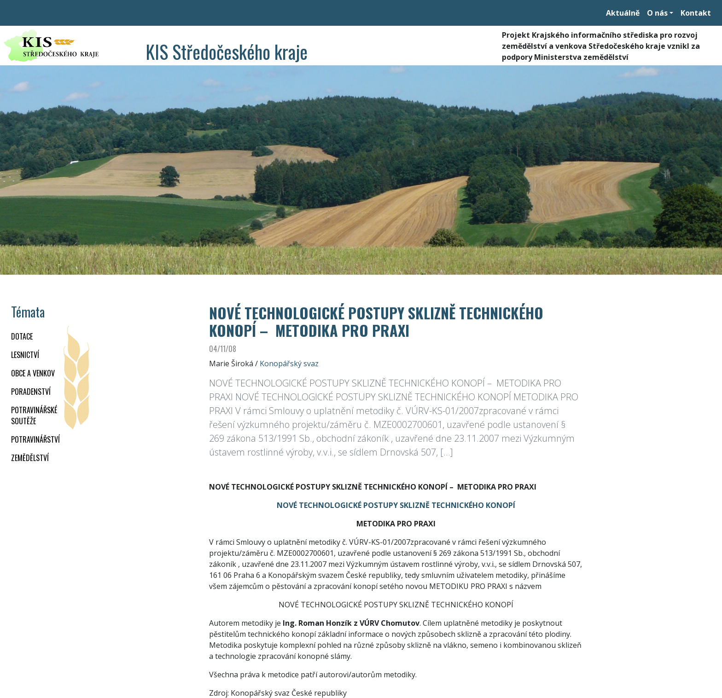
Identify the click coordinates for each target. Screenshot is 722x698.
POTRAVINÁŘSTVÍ (35, 439)
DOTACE (22, 336)
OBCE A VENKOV (33, 373)
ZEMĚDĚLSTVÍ (30, 457)
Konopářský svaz (289, 363)
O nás (657, 13)
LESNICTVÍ (25, 354)
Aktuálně (623, 13)
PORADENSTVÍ (31, 391)
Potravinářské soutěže (34, 415)
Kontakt (696, 13)
